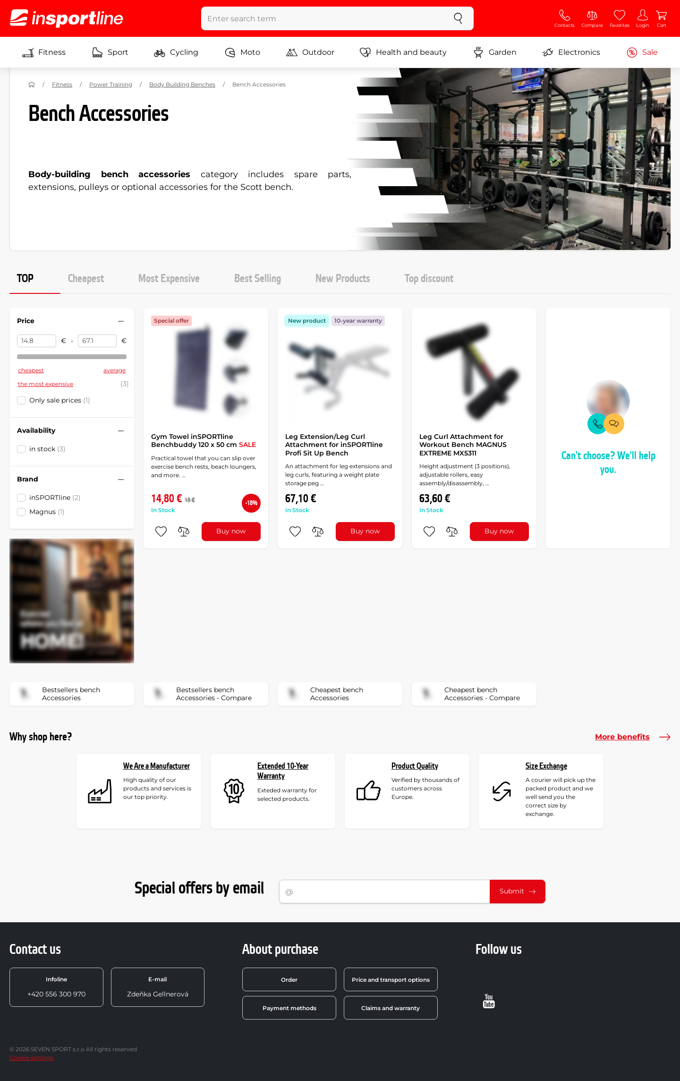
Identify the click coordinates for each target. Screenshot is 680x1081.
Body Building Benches (182, 84)
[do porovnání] (184, 531)
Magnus (47, 511)
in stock (47, 449)
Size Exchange (546, 766)
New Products (342, 279)
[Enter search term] (322, 18)
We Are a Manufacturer (156, 766)
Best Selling (257, 279)
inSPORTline (55, 497)
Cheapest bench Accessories (323, 694)
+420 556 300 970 (56, 987)
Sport (110, 52)
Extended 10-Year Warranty (282, 771)
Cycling (176, 52)
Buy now (231, 531)
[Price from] (36, 341)
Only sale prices (59, 400)
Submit (518, 891)
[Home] (31, 85)
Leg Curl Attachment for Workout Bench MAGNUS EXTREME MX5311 (463, 444)
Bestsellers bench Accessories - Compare (201, 694)
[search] (458, 18)
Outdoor (310, 52)
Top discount (429, 279)
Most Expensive (169, 279)
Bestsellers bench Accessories (58, 694)
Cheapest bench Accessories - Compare (469, 694)
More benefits (633, 737)
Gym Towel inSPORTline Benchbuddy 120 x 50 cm (203, 440)
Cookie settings (31, 1057)
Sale (642, 52)
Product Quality (414, 766)
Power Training (110, 84)
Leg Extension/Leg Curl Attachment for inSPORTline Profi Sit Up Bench (334, 444)
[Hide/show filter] (121, 321)
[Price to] (97, 341)
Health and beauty (403, 52)
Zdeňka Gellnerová (157, 987)
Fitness (44, 52)
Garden (495, 52)
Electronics (571, 52)
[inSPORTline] (67, 18)
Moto (242, 52)
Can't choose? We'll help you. (608, 463)
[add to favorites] (161, 531)
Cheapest (86, 279)
